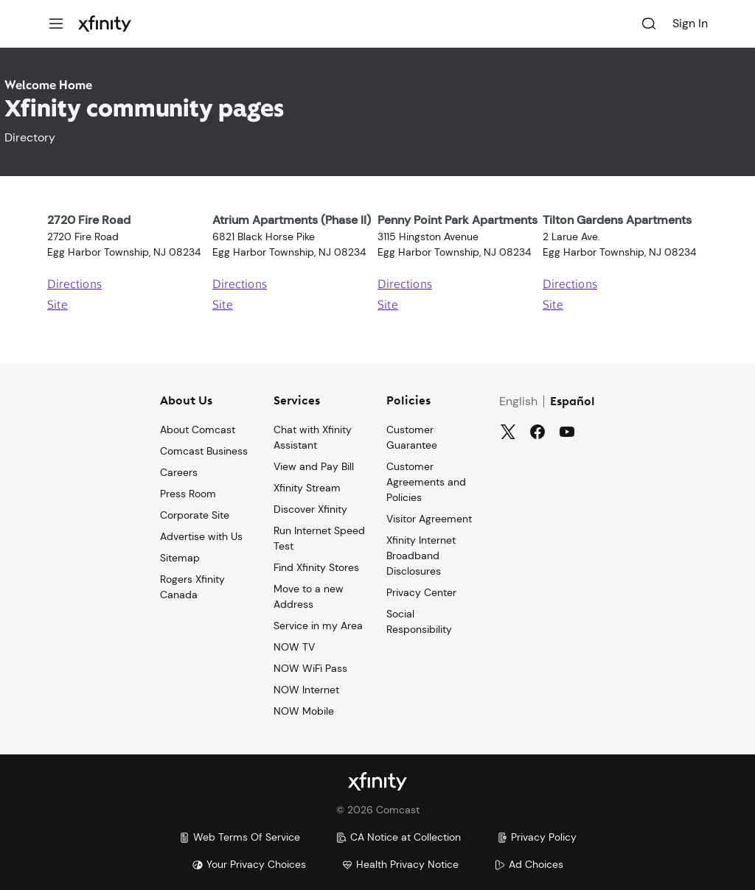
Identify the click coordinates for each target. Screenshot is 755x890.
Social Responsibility (419, 621)
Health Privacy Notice (400, 864)
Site (57, 306)
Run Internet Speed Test (319, 538)
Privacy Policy (536, 837)
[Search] (649, 23)
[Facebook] (537, 432)
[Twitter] (508, 432)
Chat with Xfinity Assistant (313, 437)
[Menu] (56, 23)
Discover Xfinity (310, 509)
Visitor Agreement (429, 518)
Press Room (188, 493)
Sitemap (180, 557)
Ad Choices (528, 864)
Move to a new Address (309, 596)
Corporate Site (194, 515)
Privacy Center (421, 592)
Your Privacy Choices (249, 864)
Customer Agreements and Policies (426, 482)
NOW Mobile (304, 711)
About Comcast (197, 429)
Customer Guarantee (411, 437)
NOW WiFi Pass (310, 668)
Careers (179, 472)
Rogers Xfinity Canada (192, 586)
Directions (74, 285)
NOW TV (294, 647)
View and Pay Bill (314, 466)
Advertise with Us (201, 536)
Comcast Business (204, 451)
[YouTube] (567, 432)
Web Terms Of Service (239, 837)
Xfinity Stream (307, 487)
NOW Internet (306, 689)
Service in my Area (318, 625)
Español (572, 402)
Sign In (690, 23)
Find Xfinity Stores (316, 567)
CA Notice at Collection (398, 837)
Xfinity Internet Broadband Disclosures (421, 555)
